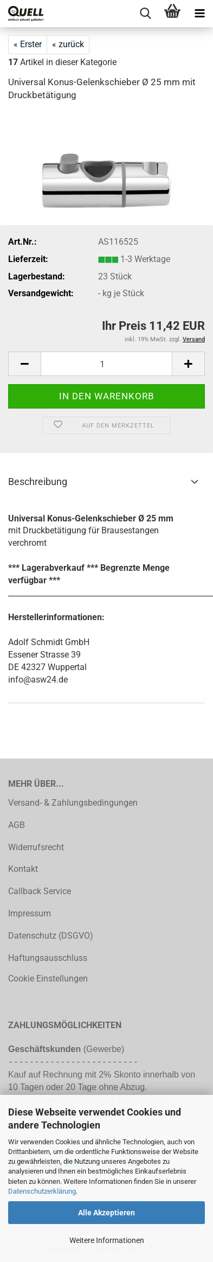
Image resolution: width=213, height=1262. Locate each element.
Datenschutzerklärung (42, 1191)
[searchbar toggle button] (145, 13)
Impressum (29, 913)
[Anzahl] (106, 364)
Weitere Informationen (106, 1240)
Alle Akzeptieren (106, 1212)
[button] (24, 364)
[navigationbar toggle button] (199, 13)
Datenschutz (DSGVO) (50, 935)
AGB (16, 825)
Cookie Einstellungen (48, 978)
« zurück (68, 44)
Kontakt (23, 869)
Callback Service (39, 891)
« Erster (28, 44)
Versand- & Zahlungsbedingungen (73, 803)
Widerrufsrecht (36, 847)
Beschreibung (37, 481)
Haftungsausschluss (47, 958)
